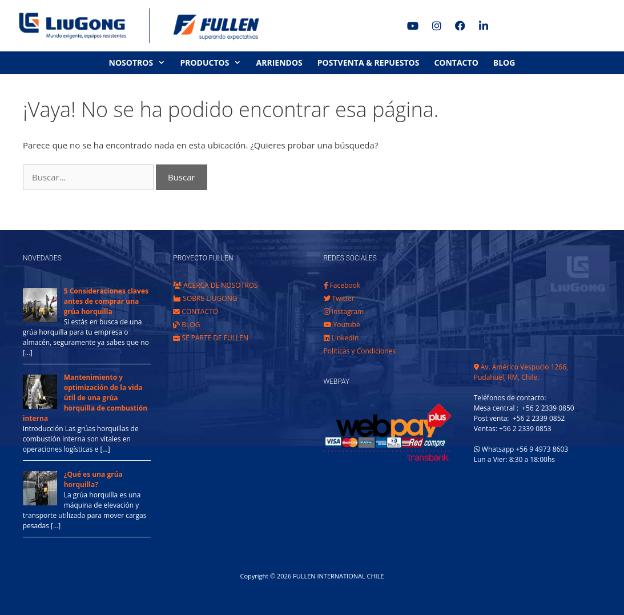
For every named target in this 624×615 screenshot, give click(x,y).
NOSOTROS (141, 62)
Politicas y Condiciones (360, 351)
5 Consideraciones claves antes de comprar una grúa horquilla (106, 301)
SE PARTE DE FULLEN (210, 338)
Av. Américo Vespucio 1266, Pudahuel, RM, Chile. (521, 372)
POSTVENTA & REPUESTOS (368, 62)
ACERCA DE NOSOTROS (215, 285)
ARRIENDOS (279, 62)
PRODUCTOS (214, 62)
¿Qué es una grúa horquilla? (93, 479)
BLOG (504, 62)
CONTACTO (456, 62)
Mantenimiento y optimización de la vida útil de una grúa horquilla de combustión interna (85, 397)
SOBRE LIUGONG (205, 298)
